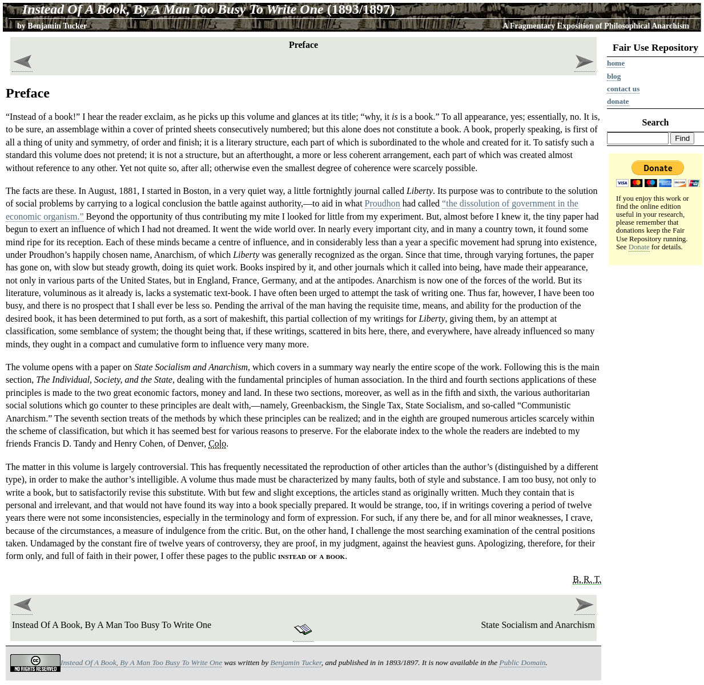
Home (616, 63)
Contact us (623, 88)
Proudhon (382, 203)
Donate (618, 101)
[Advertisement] (655, 445)
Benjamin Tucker (57, 26)
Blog (614, 76)
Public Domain (522, 662)
